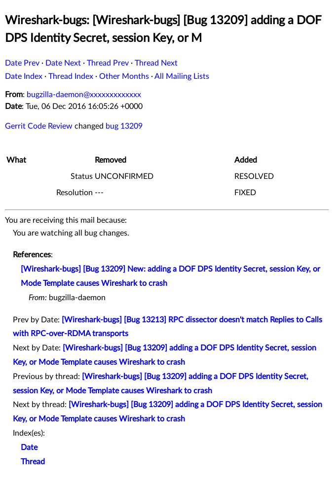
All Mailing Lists (181, 76)
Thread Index (70, 76)
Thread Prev (108, 63)
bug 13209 (124, 126)
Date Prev (22, 63)
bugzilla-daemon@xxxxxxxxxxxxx (84, 95)
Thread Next (156, 63)
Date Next (63, 63)
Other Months (124, 76)
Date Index (23, 76)
